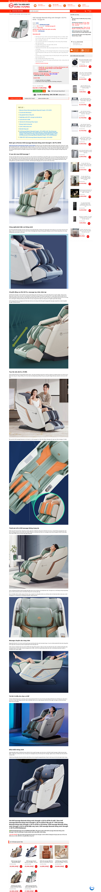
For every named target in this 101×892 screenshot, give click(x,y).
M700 (37, 23)
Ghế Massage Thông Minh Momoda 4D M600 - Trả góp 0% (61, 862)
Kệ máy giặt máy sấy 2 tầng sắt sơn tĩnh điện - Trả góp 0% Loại (85, 231)
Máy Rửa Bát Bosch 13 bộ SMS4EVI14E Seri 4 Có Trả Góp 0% (85, 151)
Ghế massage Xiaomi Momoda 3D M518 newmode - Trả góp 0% (16, 862)
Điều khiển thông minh (23, 129)
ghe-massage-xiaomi (25, 14)
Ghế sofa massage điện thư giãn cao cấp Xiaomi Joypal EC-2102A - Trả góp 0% (46, 862)
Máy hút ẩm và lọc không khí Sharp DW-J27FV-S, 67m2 (85, 87)
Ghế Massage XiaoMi (44, 24)
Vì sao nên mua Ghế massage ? (25, 112)
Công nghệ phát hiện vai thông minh (26, 115)
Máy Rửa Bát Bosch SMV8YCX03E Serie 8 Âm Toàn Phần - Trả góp (85, 99)
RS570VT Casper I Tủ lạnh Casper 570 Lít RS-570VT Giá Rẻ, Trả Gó (85, 218)
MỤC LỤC (20, 107)
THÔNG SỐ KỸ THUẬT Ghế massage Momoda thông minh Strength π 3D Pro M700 (35, 137)
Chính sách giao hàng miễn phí (56, 91)
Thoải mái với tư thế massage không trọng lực (28, 122)
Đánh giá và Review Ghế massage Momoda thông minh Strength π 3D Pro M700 (35, 110)
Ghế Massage (41, 31)
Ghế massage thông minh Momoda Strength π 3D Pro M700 (22, 145)
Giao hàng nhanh (41, 5)
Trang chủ (11, 14)
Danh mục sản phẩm (17, 10)
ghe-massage (17, 14)
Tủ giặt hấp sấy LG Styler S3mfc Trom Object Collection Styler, (85, 178)
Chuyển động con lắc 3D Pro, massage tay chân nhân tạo (30, 117)
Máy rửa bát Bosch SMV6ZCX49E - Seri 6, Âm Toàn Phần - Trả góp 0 (85, 125)
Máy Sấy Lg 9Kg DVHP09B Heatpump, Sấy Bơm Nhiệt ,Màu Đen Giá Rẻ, (85, 74)
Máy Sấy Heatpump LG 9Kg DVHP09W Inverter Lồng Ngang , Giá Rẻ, (85, 61)
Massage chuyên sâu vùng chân (25, 124)
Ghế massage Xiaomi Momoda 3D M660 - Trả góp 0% (31, 862)
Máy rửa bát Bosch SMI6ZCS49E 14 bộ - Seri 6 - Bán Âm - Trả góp (85, 112)
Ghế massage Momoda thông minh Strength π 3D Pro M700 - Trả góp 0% (31, 887)
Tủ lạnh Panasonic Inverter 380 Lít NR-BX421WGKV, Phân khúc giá (85, 204)
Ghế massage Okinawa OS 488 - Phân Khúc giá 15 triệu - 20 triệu (85, 191)
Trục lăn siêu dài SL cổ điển (24, 119)
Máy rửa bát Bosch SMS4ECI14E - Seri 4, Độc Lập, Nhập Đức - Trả (85, 138)
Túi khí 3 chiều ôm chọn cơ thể (25, 126)
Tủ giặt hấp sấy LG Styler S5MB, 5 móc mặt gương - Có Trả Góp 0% (85, 164)
